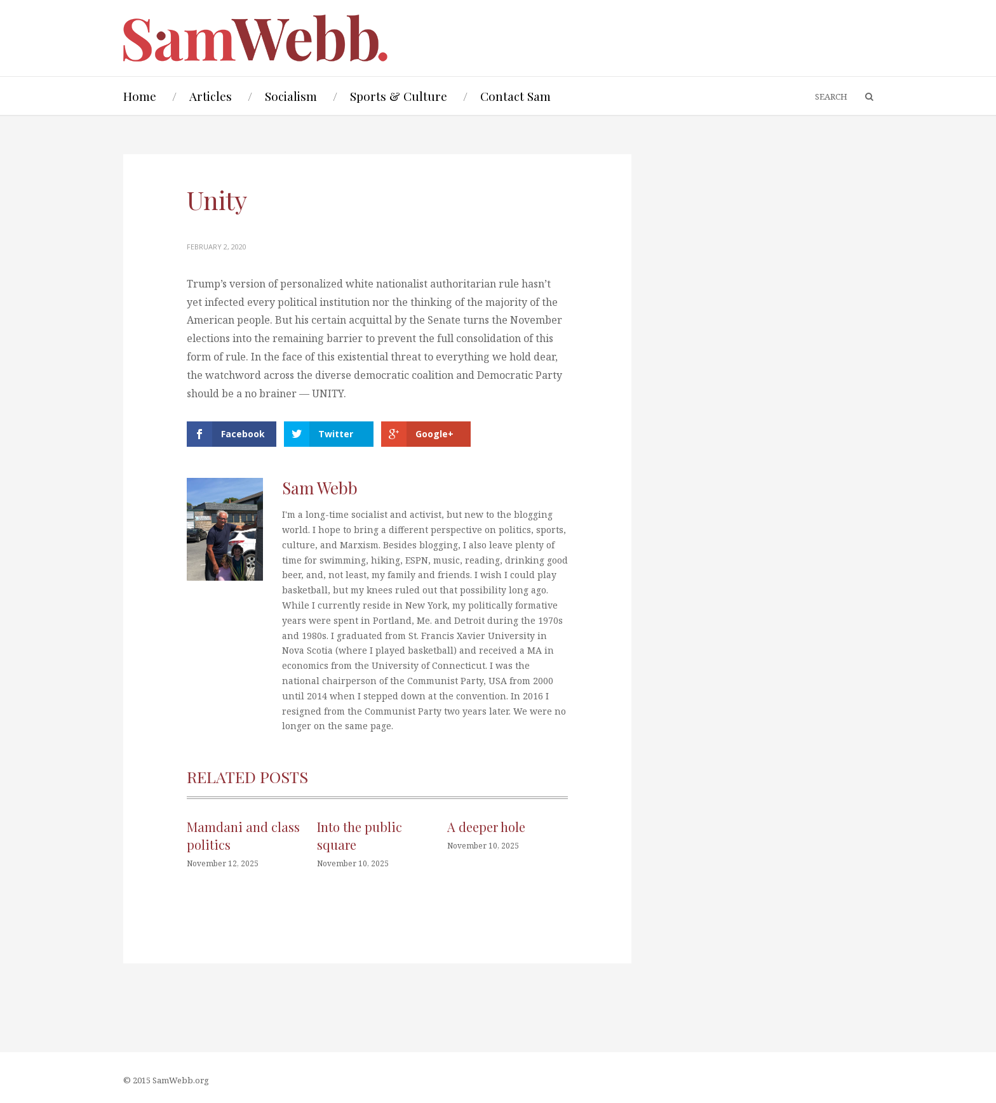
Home (139, 96)
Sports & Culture (398, 96)
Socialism (291, 96)
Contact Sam (515, 96)
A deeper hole (486, 826)
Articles (210, 96)
